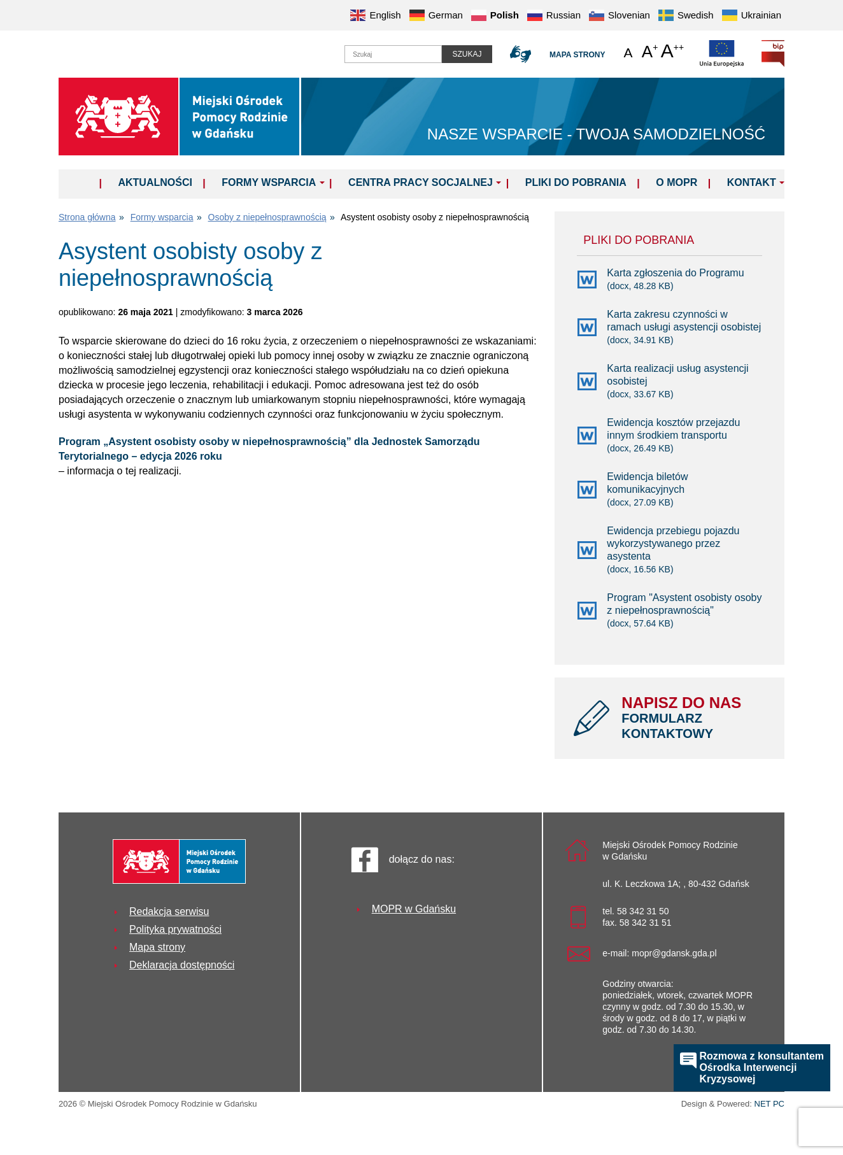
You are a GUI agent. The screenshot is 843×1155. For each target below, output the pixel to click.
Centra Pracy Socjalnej (420, 182)
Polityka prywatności (175, 929)
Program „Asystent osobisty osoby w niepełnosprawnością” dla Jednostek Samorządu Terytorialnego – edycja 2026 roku (269, 449)
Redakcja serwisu (169, 911)
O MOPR (676, 182)
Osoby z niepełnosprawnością (267, 217)
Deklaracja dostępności (181, 965)
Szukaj (466, 54)
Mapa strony (577, 54)
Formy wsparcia (269, 182)
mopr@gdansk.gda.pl (674, 953)
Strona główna (87, 217)
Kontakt (751, 182)
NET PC (769, 1105)
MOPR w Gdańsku (414, 908)
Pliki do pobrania (576, 182)
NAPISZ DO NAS (693, 717)
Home (82, 182)
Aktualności (155, 182)
